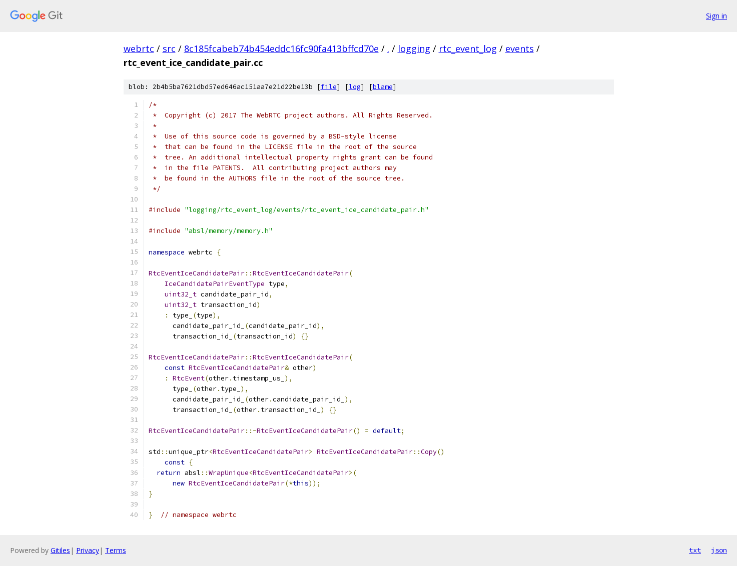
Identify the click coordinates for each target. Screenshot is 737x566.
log (355, 86)
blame (383, 86)
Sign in (716, 15)
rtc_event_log (468, 48)
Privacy (87, 550)
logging (414, 48)
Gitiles (60, 550)
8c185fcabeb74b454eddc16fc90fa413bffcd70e (281, 48)
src (169, 48)
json (719, 550)
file (329, 86)
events (519, 48)
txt (695, 550)
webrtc (139, 48)
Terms (115, 550)
